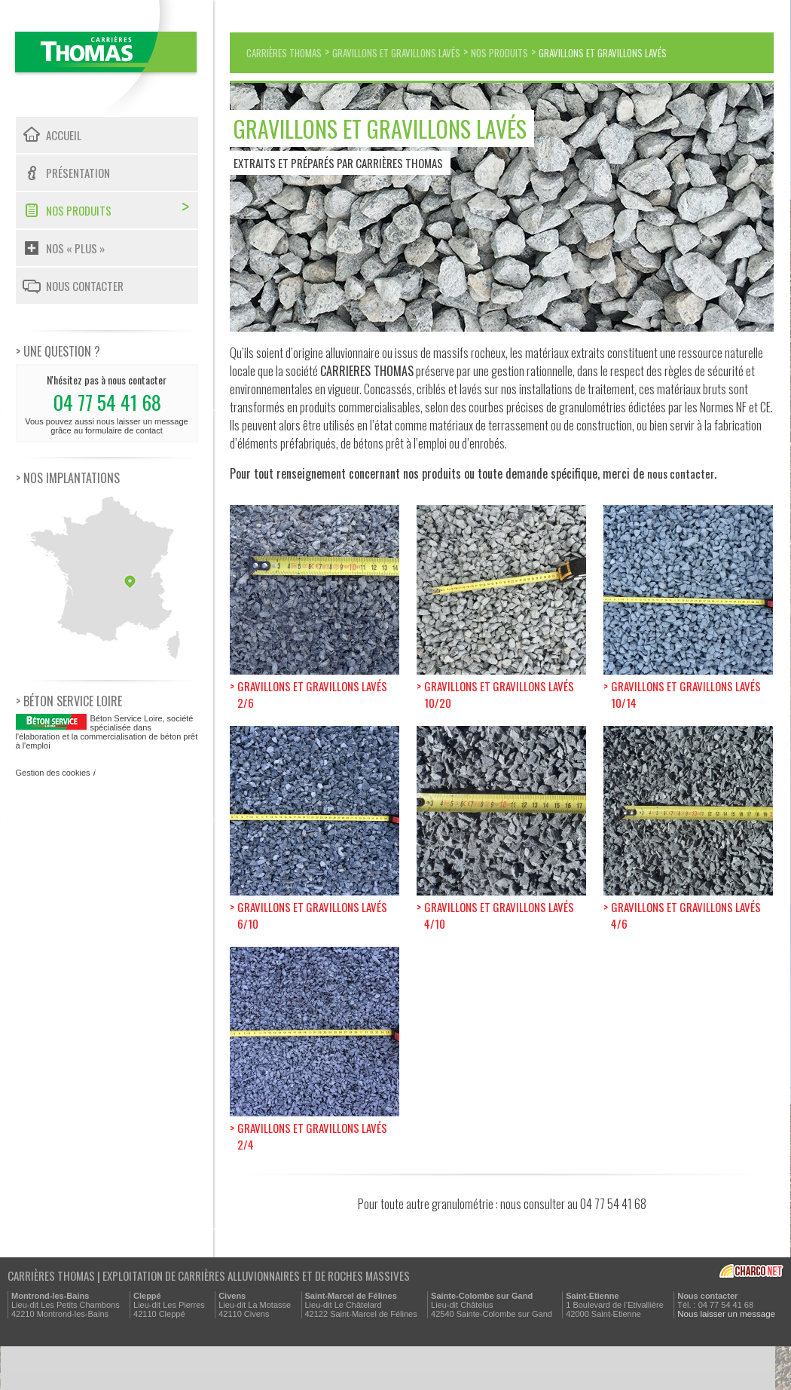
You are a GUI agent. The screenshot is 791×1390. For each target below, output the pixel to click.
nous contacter (681, 513)
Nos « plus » (75, 248)
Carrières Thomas (293, 52)
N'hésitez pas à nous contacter (107, 403)
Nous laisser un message (724, 1357)
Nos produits (78, 210)
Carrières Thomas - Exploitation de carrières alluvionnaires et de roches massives (106, 58)
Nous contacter (85, 285)
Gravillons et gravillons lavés (429, 52)
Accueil (63, 135)
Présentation (78, 172)
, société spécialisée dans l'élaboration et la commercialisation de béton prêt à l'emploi (107, 732)
